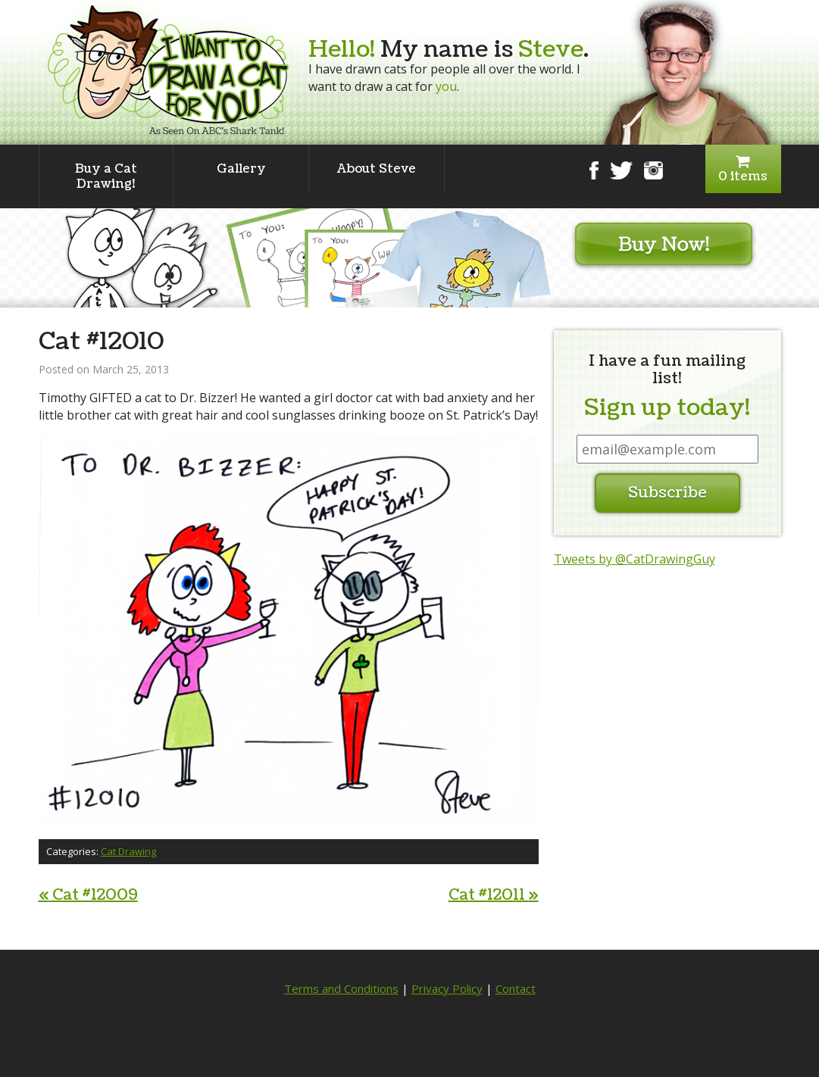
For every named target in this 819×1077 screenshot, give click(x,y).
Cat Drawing (128, 851)
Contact (515, 988)
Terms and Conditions (341, 988)
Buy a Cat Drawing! (106, 176)
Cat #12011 (494, 895)
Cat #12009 (88, 895)
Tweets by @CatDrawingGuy (634, 559)
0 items (743, 169)
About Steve (376, 169)
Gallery (241, 169)
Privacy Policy (447, 988)
